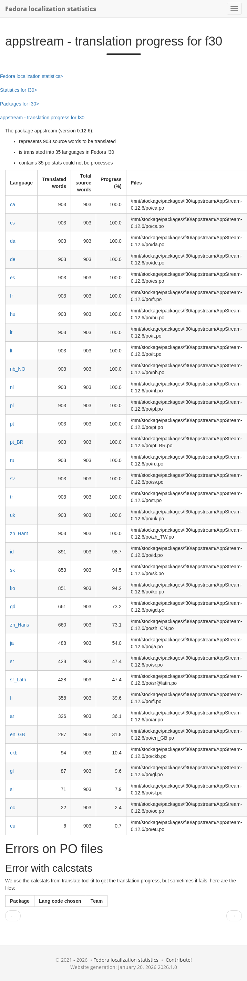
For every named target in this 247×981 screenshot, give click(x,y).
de (13, 259)
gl (12, 771)
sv (12, 478)
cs (12, 223)
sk (12, 570)
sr (12, 661)
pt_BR (16, 442)
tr (11, 497)
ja (12, 643)
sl (11, 789)
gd (13, 606)
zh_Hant (19, 533)
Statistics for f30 (17, 90)
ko (12, 588)
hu (13, 314)
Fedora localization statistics (50, 8)
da (13, 241)
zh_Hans (19, 625)
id (12, 551)
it (11, 332)
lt (11, 350)
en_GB (17, 734)
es (12, 277)
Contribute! (179, 960)
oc (12, 807)
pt (12, 424)
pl (12, 405)
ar (12, 716)
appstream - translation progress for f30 (42, 117)
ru (12, 460)
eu (13, 826)
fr (11, 296)
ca (12, 204)
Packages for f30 (18, 104)
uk (12, 515)
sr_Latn (18, 679)
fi (11, 698)
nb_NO (17, 369)
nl (12, 387)
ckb (14, 752)
